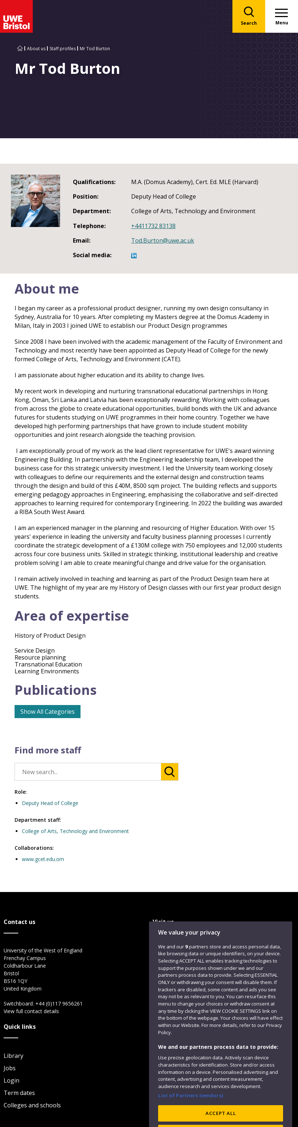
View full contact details (31, 1011)
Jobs (10, 1068)
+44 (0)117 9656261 (59, 1003)
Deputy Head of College (50, 803)
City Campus (170, 951)
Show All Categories (47, 712)
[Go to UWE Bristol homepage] (20, 48)
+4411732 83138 (153, 226)
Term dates (19, 1093)
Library (13, 1056)
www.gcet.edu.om (43, 859)
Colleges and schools (32, 1105)
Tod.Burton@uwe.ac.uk (162, 240)
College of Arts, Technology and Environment (75, 831)
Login (11, 1080)
